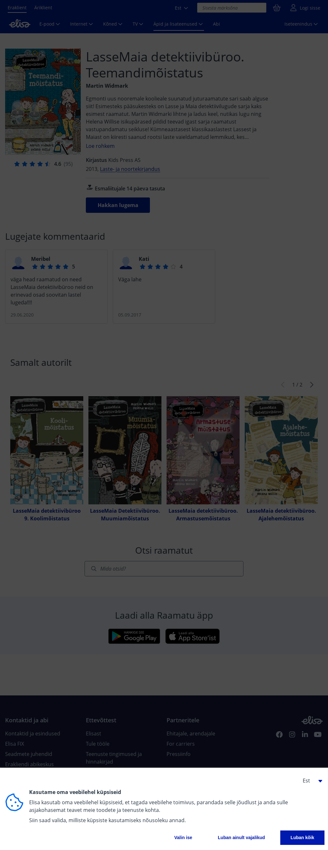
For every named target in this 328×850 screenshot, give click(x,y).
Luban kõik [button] (302, 837)
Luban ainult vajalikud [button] (241, 837)
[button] (310, 780)
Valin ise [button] (183, 837)
